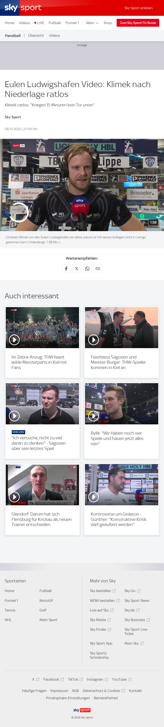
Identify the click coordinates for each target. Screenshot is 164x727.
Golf (43, 610)
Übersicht (36, 35)
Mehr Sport (49, 620)
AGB (75, 691)
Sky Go (131, 591)
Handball (12, 35)
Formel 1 (72, 23)
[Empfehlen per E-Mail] (98, 268)
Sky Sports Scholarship (99, 655)
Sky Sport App (101, 643)
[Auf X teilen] (76, 268)
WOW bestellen (104, 601)
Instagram (97, 680)
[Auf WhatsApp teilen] (87, 268)
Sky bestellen (102, 591)
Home (9, 23)
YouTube (121, 680)
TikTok (75, 680)
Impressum (59, 691)
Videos (24, 23)
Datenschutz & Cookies (103, 691)
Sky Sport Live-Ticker (136, 631)
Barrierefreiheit (106, 698)
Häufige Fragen (34, 691)
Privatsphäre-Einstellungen (68, 698)
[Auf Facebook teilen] (66, 268)
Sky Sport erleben (138, 8)
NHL (8, 620)
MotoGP (46, 600)
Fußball (55, 23)
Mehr (92, 23)
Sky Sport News (136, 600)
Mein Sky (133, 644)
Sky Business (136, 620)
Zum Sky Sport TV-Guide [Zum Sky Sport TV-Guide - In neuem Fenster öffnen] (138, 23)
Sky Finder (100, 630)
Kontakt (135, 691)
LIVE (40, 23)
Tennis (10, 610)
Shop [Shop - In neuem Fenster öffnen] (108, 23)
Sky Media (100, 620)
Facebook (53, 680)
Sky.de (131, 611)
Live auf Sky (101, 611)
